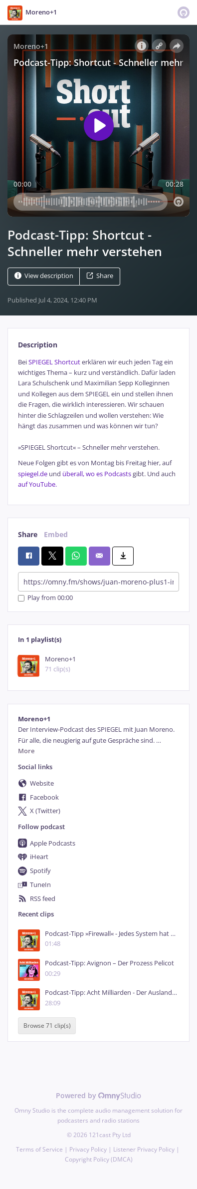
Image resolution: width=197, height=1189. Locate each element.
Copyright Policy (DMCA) (99, 1159)
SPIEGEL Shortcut (55, 362)
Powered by (98, 1095)
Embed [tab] (56, 534)
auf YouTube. (37, 484)
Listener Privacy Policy (144, 1149)
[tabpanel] (98, 423)
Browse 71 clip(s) (47, 1026)
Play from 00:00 (45, 598)
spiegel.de (32, 474)
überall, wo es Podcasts (96, 474)
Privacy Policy (88, 1149)
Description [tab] (37, 344)
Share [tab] (27, 534)
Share (99, 276)
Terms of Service (39, 1149)
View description (43, 276)
